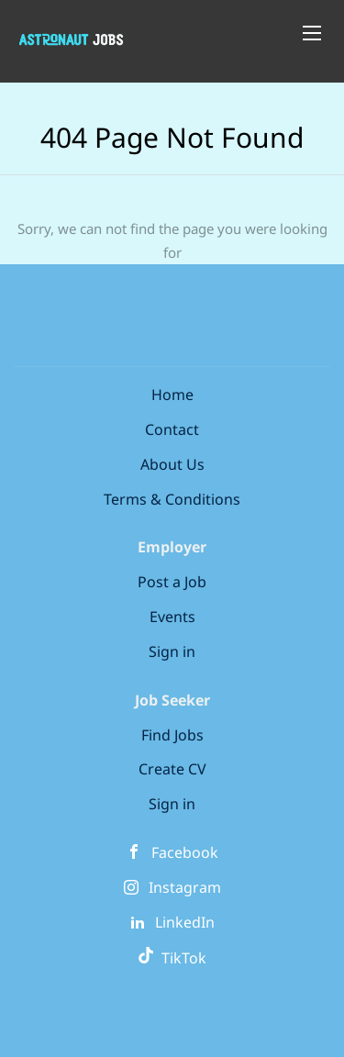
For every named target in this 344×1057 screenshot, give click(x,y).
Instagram (185, 887)
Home (172, 394)
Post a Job (172, 582)
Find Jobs (172, 735)
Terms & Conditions (172, 499)
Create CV (172, 769)
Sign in (172, 651)
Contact (172, 429)
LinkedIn (185, 922)
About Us (172, 464)
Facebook (184, 852)
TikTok (172, 958)
